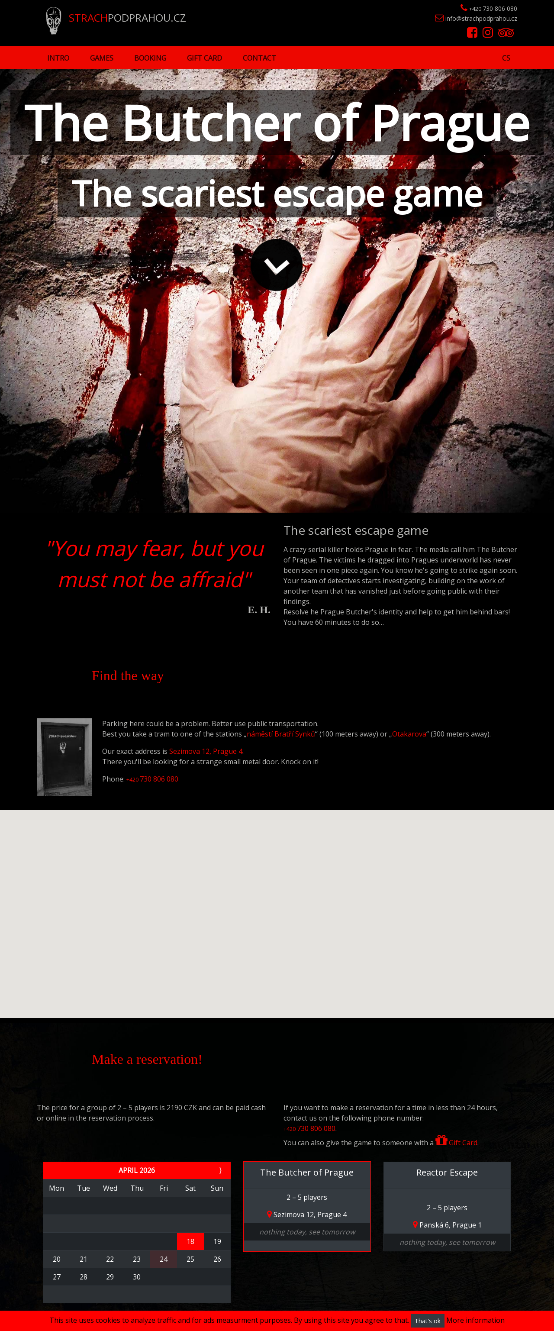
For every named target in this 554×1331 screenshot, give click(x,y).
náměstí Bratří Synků (281, 734)
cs (506, 58)
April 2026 (137, 1170)
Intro (58, 58)
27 (57, 1277)
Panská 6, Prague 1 (447, 1225)
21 (83, 1259)
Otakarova (409, 734)
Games (101, 58)
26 (217, 1259)
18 (190, 1241)
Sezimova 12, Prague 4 (205, 751)
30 (137, 1277)
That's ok (428, 1321)
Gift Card (204, 58)
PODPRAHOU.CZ (116, 17)
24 (163, 1259)
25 (190, 1259)
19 (217, 1241)
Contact (259, 58)
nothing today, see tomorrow (307, 1232)
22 (110, 1259)
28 (83, 1277)
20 (57, 1259)
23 (137, 1259)
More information (475, 1320)
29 (110, 1277)
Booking (150, 58)
